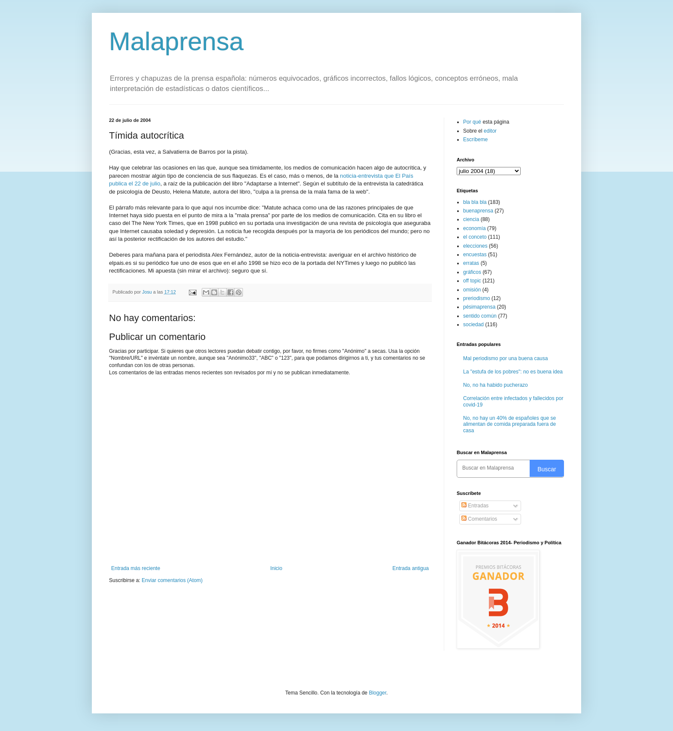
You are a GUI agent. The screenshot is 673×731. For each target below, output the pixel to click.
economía (474, 228)
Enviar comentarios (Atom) (172, 580)
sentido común (480, 316)
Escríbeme (475, 139)
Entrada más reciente (135, 568)
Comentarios (479, 519)
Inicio (276, 568)
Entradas (474, 506)
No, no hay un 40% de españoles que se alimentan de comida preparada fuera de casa (509, 424)
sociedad (473, 325)
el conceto (475, 237)
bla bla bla (475, 202)
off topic (472, 281)
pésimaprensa (479, 307)
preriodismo (476, 298)
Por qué (472, 122)
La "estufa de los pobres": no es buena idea (513, 372)
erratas (471, 263)
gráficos (472, 272)
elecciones (475, 246)
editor (490, 131)
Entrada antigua (410, 568)
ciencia (471, 219)
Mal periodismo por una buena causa (505, 358)
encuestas (475, 255)
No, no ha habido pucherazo (495, 385)
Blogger (377, 693)
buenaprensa (478, 211)
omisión (472, 290)
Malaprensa (176, 41)
